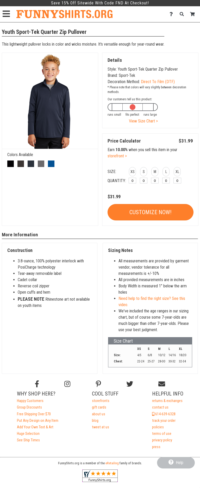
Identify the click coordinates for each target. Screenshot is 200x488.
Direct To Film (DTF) (158, 81)
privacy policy (162, 440)
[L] (166, 180)
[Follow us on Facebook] (37, 384)
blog (95, 420)
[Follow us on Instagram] (67, 384)
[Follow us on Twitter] (129, 384)
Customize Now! (150, 212)
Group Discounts (29, 407)
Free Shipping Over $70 (34, 414)
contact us (160, 407)
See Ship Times (28, 440)
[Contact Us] (172, 14)
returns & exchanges (167, 401)
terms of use (161, 433)
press (156, 447)
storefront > (117, 155)
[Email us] (161, 384)
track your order (164, 420)
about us (98, 414)
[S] (143, 180)
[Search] (183, 14)
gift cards (99, 407)
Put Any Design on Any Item (37, 420)
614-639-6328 (164, 414)
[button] (132, 172)
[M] (155, 180)
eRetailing (112, 463)
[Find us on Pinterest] (98, 384)
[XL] (177, 180)
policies (158, 427)
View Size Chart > (143, 121)
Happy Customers (30, 401)
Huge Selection (28, 433)
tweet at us (100, 427)
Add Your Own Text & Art (35, 427)
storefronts (100, 401)
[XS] (132, 180)
